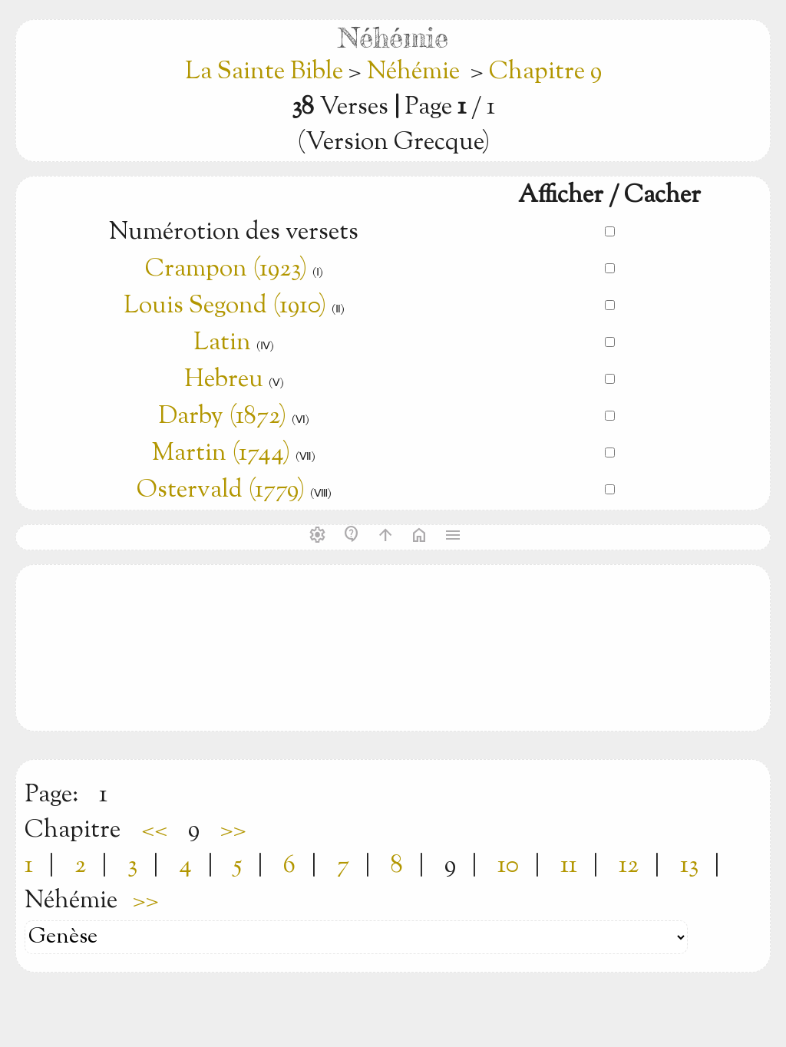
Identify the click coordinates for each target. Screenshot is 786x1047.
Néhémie (413, 72)
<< (154, 830)
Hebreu (223, 380)
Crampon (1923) (226, 269)
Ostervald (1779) (221, 490)
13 (689, 866)
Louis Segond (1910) (225, 306)
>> (233, 830)
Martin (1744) (221, 453)
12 (629, 866)
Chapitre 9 (545, 72)
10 (508, 866)
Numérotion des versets (233, 232)
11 (568, 866)
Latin (222, 343)
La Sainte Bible (266, 72)
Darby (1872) (222, 416)
